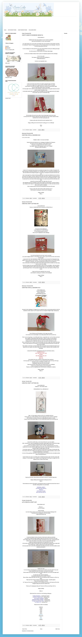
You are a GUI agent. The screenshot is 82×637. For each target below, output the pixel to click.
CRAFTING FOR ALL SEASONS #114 (31, 287)
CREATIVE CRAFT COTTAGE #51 (30, 383)
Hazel (41, 610)
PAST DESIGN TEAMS (12, 29)
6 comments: (35, 625)
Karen (41, 612)
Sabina (41, 613)
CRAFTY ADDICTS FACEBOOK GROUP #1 (32, 35)
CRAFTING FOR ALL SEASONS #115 (31, 135)
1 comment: (35, 129)
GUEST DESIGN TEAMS (22, 29)
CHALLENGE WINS (32, 29)
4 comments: (35, 282)
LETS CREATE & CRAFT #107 (29, 502)
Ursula (41, 609)
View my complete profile (9, 49)
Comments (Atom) (30, 630)
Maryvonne (41, 615)
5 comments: (35, 198)
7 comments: (35, 377)
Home (5, 29)
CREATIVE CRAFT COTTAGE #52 (30, 203)
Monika (41, 619)
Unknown (8, 47)
